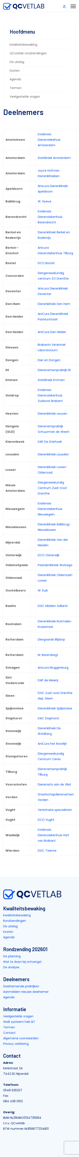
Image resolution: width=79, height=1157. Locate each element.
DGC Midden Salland (52, 606)
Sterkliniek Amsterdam (54, 158)
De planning (12, 956)
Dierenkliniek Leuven (52, 413)
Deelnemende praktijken (21, 986)
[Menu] (73, 6)
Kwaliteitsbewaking (23, 44)
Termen (15, 88)
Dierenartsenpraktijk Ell (54, 370)
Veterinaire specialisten (55, 810)
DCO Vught (46, 820)
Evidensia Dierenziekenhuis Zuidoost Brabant (50, 395)
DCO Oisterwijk (48, 555)
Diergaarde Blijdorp (51, 639)
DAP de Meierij (48, 680)
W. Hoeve (44, 201)
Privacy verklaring (16, 1044)
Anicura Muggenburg (53, 667)
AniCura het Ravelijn (52, 744)
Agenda (15, 79)
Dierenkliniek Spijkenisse (55, 708)
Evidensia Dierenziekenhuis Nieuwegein (50, 508)
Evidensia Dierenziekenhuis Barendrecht (50, 216)
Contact (9, 1033)
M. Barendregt (48, 655)
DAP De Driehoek (50, 442)
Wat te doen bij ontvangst (22, 962)
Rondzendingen (14, 921)
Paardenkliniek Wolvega (55, 565)
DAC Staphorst (48, 718)
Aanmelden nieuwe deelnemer (26, 992)
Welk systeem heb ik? (19, 1022)
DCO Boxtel (46, 263)
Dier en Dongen (49, 360)
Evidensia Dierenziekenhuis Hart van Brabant (53, 835)
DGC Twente (47, 850)
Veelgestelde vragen (25, 96)
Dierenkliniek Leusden (53, 454)
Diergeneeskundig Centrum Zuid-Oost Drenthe (52, 488)
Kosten (15, 70)
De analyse (11, 967)
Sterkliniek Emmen (51, 380)
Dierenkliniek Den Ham (54, 304)
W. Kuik (43, 590)
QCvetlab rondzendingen (28, 53)
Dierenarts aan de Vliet (54, 784)
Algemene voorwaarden (21, 1038)
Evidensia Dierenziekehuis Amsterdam (49, 139)
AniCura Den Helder (52, 332)
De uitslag (17, 62)
